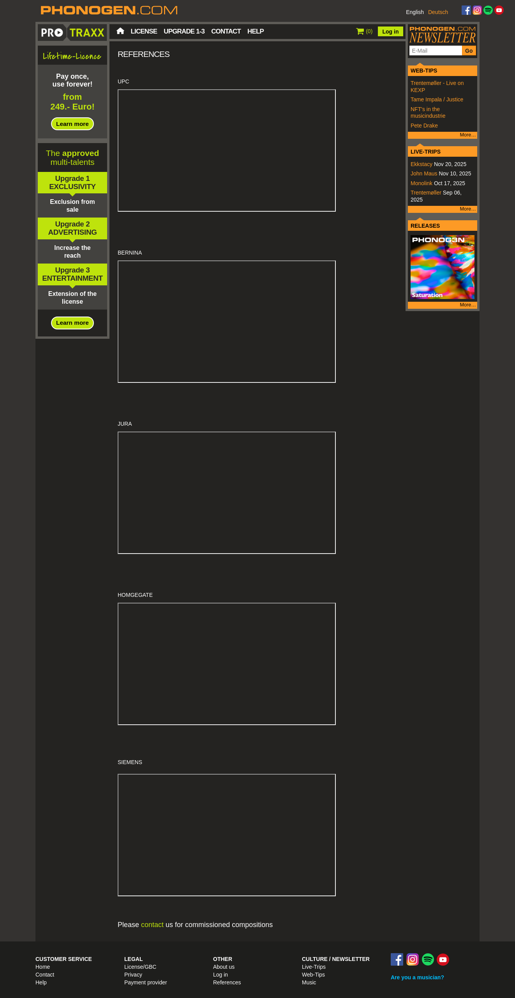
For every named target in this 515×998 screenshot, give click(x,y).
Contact (226, 31)
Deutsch (438, 12)
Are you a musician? (417, 977)
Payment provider (145, 982)
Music (309, 982)
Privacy (133, 974)
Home (120, 31)
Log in (391, 31)
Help (255, 31)
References (227, 982)
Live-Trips (314, 967)
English (415, 12)
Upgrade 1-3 (184, 31)
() (364, 31)
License (144, 31)
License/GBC (140, 967)
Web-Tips (313, 974)
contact (152, 925)
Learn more (72, 123)
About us (224, 967)
